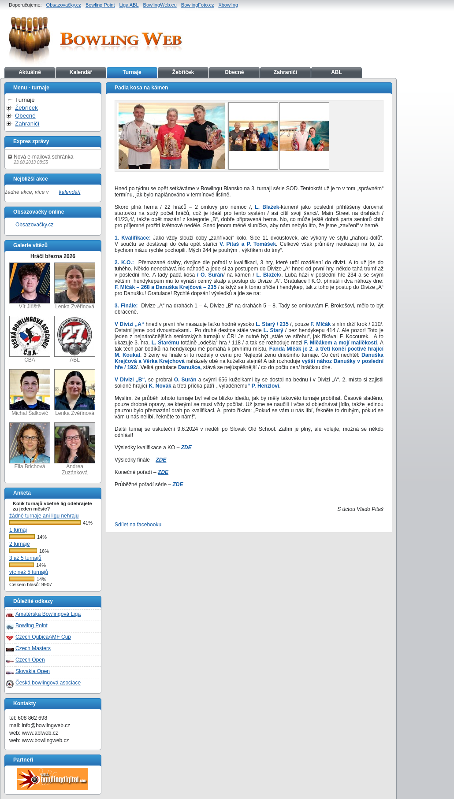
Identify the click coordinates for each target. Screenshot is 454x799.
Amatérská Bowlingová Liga (48, 614)
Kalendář (81, 72)
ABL (336, 72)
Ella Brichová (29, 446)
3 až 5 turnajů (25, 558)
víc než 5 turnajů (28, 572)
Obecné (234, 72)
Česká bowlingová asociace (48, 683)
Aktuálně (30, 72)
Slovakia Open (32, 671)
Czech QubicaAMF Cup (43, 637)
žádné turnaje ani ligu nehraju (43, 516)
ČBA (29, 339)
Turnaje (132, 72)
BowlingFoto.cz (197, 4)
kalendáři (70, 192)
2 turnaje (19, 544)
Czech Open (30, 660)
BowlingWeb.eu (160, 4)
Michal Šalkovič (29, 392)
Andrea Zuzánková (74, 449)
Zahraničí (285, 72)
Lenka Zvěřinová (74, 286)
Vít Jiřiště (29, 286)
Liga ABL (129, 4)
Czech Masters (33, 648)
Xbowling (228, 4)
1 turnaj (18, 530)
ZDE (186, 447)
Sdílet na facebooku (138, 525)
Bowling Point (100, 4)
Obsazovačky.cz (63, 4)
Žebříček (183, 72)
